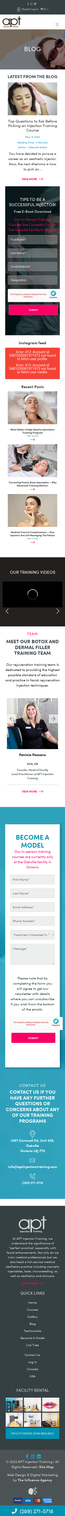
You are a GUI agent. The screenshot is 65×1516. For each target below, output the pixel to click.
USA (32, 1376)
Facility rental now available (32, 1433)
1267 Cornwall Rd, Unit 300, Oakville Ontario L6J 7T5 (32, 1145)
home (32, 1302)
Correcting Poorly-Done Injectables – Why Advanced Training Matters (33, 484)
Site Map (46, 1466)
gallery (32, 1317)
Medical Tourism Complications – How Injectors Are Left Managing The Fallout (32, 533)
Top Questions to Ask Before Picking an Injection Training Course (32, 125)
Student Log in (27, 9)
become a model (32, 1338)
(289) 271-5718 (32, 1182)
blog (32, 1324)
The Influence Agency (35, 1479)
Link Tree (32, 1345)
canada (32, 1369)
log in (32, 1362)
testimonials (32, 1331)
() (44, 9)
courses (32, 1309)
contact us (32, 1355)
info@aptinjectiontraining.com (32, 1166)
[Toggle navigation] (57, 24)
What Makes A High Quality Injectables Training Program (32, 431)
